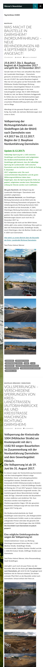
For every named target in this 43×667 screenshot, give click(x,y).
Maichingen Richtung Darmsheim (27, 365)
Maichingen (10, 365)
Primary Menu (40, 6)
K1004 (26, 363)
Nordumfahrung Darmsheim (30, 368)
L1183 (33, 363)
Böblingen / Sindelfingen (21, 383)
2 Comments (29, 428)
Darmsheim (9, 360)
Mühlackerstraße (12, 368)
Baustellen (8, 23)
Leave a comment (31, 57)
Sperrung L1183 (11, 370)
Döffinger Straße (22, 360)
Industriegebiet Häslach (14, 363)
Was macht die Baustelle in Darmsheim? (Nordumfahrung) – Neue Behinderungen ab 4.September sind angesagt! (23, 40)
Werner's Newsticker (13, 6)
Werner (19, 57)
